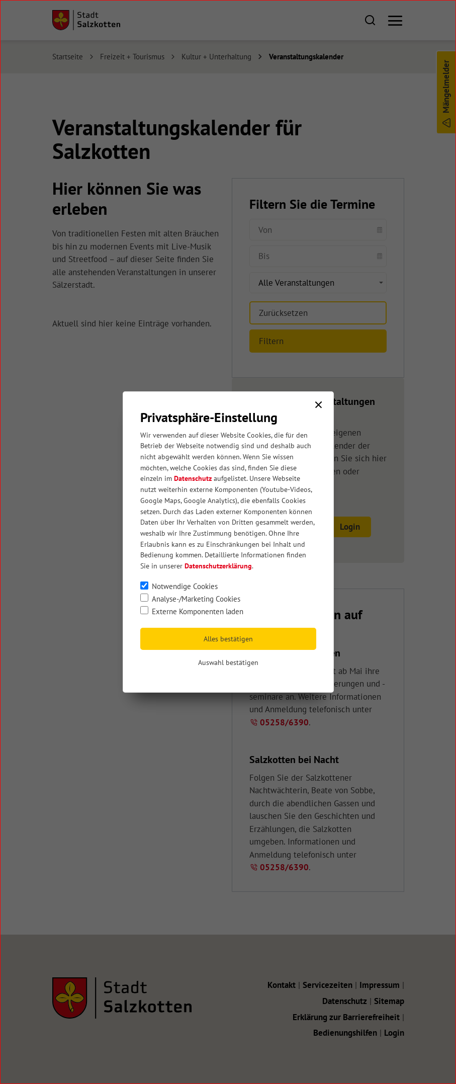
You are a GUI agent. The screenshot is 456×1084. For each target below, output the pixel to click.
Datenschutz (193, 478)
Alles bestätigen (228, 638)
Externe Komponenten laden (197, 611)
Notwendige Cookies (185, 586)
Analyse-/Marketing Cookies (196, 599)
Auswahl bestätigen (228, 662)
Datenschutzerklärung (218, 565)
